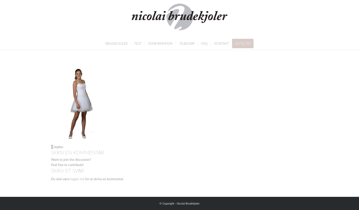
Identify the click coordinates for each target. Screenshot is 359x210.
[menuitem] (116, 43)
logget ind (77, 179)
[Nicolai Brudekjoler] (179, 18)
